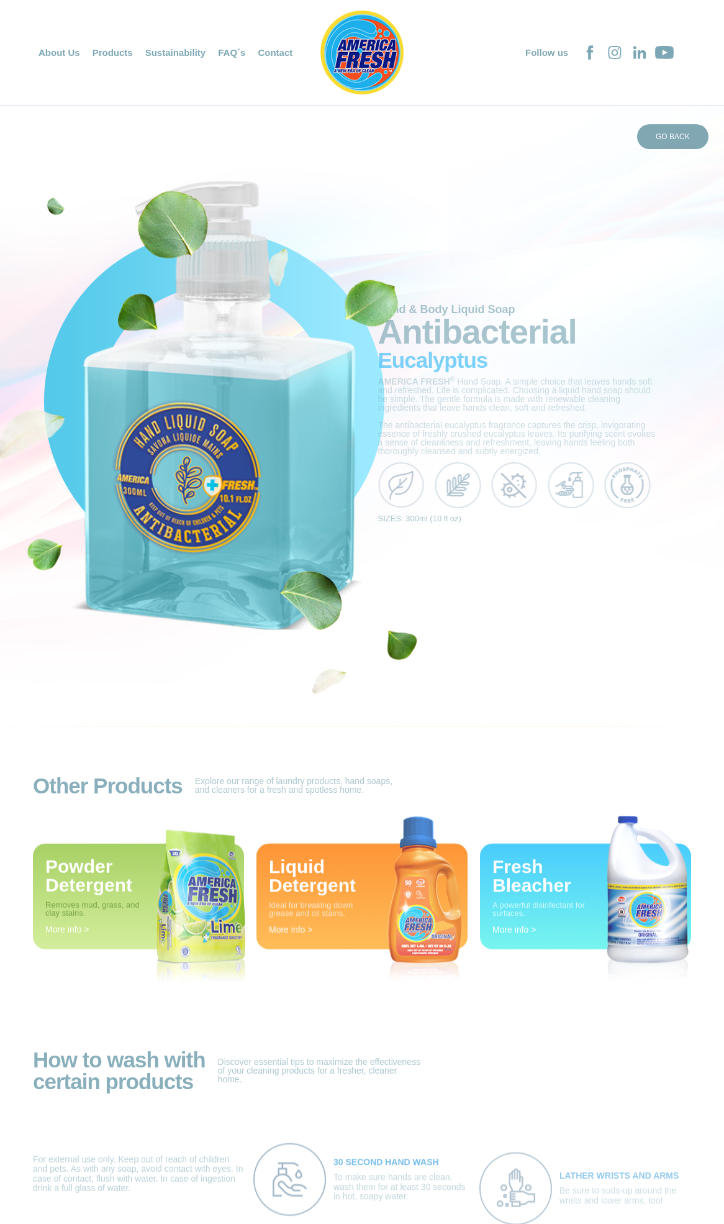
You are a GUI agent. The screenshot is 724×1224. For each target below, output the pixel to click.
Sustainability (175, 52)
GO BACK (673, 136)
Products (113, 52)
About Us (59, 52)
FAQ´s (231, 52)
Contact (275, 52)
